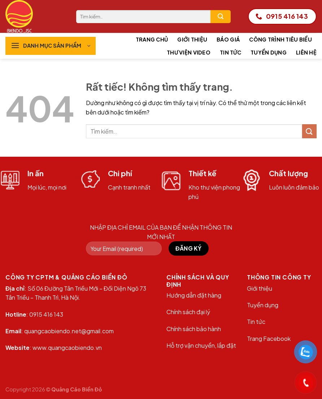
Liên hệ (306, 52)
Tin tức (230, 52)
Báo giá (228, 39)
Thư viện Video (188, 52)
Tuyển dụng (269, 52)
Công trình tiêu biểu (280, 39)
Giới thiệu (192, 39)
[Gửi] (220, 16)
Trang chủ (152, 39)
